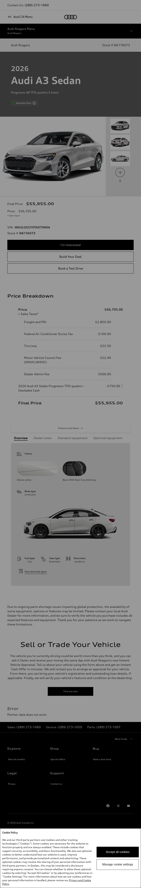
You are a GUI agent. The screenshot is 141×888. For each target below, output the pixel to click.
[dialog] (70, 858)
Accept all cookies (117, 852)
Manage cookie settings (117, 864)
